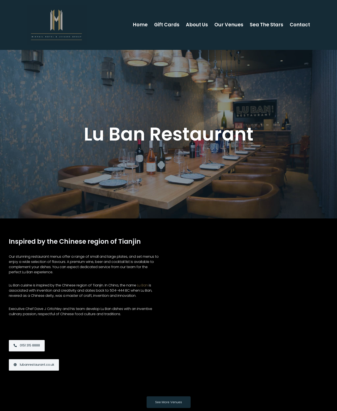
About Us (197, 24)
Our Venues (228, 24)
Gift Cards (166, 24)
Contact (300, 24)
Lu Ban (142, 276)
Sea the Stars (266, 24)
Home (140, 24)
